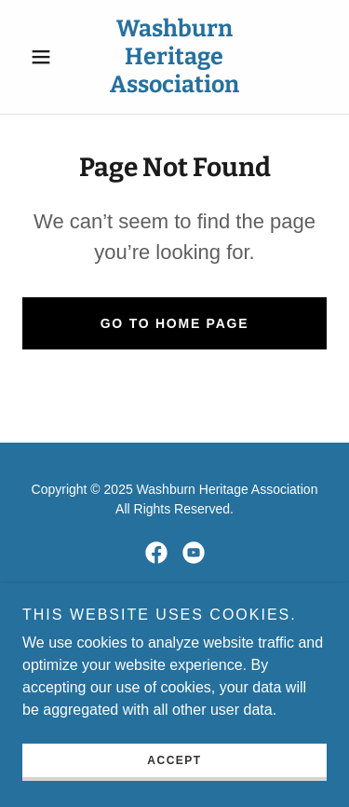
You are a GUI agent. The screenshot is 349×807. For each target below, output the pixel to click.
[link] (174, 57)
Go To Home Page (175, 323)
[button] (45, 56)
